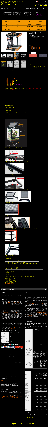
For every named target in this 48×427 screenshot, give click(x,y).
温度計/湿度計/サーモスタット (41, 24)
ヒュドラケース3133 (9, 82)
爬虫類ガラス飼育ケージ (38, 47)
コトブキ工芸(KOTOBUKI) (37, 42)
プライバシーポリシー (22, 417)
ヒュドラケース (31, 49)
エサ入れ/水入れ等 (7, 26)
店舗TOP (21, 8)
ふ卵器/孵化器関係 (29, 26)
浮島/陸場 (29, 24)
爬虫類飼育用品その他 (41, 26)
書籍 (29, 29)
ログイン (45, 8)
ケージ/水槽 (18, 21)
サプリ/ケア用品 (7, 29)
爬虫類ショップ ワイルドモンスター (24, 424)
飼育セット (7, 21)
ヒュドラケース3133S (9, 81)
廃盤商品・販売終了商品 (41, 29)
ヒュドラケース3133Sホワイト (11, 80)
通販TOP (26, 8)
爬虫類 (16, 270)
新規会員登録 (32, 8)
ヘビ (16, 262)
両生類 (19, 270)
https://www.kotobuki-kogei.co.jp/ (10, 283)
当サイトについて (15, 417)
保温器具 (40, 21)
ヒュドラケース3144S (9, 83)
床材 (7, 24)
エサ (18, 29)
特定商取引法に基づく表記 (31, 417)
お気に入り (38, 8)
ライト (10, 175)
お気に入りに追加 (43, 55)
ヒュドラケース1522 (9, 77)
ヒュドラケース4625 (9, 85)
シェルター (18, 24)
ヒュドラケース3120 (9, 79)
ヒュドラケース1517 (9, 76)
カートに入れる (33, 55)
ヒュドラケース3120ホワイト (11, 78)
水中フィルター (18, 26)
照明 (29, 21)
